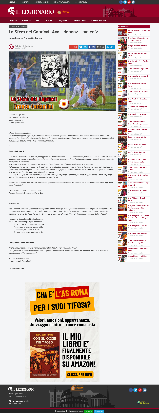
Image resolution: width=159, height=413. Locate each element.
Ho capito (88, 411)
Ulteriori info (99, 411)
